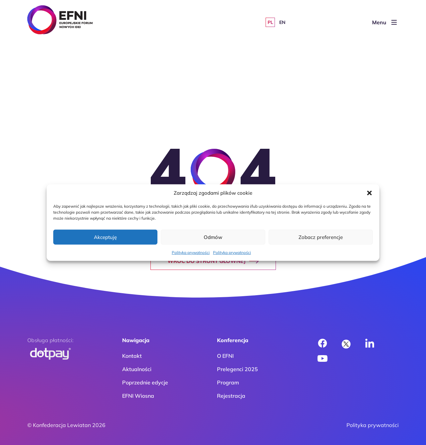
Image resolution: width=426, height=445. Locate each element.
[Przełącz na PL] (270, 22)
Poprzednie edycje (145, 382)
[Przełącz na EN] (282, 22)
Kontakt (132, 355)
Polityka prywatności (191, 252)
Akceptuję (105, 237)
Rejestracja (231, 395)
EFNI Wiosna (138, 395)
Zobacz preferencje (321, 237)
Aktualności (136, 369)
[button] (369, 193)
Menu (384, 22)
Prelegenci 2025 (237, 369)
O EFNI (225, 355)
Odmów (213, 237)
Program (228, 382)
